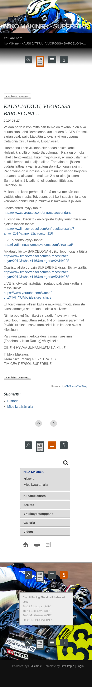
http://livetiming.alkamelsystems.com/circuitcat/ (38, 244)
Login (80, 666)
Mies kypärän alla (20, 406)
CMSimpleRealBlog (76, 386)
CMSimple (35, 666)
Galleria (29, 522)
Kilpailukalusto (35, 496)
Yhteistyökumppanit (38, 513)
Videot (28, 531)
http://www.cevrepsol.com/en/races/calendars (37, 212)
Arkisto (29, 505)
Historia (13, 401)
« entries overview (17, 96)
